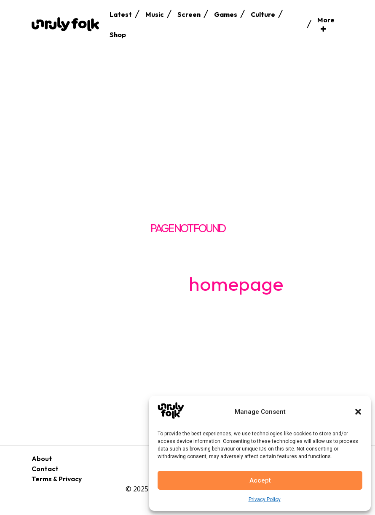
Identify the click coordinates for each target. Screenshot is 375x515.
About (42, 458)
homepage (236, 283)
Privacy (70, 479)
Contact (45, 468)
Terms (42, 479)
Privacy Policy (265, 499)
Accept (260, 480)
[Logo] (65, 24)
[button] (358, 412)
